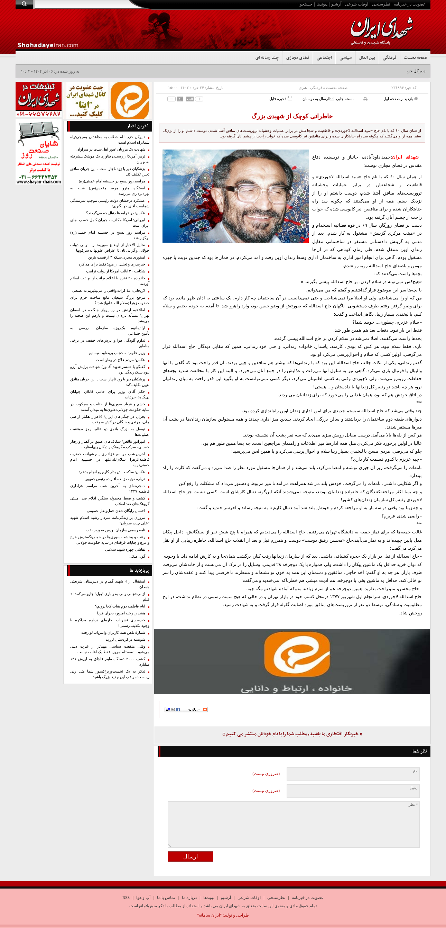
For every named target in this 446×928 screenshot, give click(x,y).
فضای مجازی (297, 58)
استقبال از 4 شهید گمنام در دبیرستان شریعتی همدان (109, 584)
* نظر (413, 805)
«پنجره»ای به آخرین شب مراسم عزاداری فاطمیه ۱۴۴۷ (109, 488)
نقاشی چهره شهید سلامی (125, 549)
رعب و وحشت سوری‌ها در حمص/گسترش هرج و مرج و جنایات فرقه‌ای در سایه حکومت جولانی (109, 539)
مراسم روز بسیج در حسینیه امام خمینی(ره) (112, 181)
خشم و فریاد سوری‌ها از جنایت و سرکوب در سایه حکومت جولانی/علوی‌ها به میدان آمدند (109, 407)
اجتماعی (324, 58)
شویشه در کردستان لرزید (125, 639)
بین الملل (367, 58)
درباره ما (189, 897)
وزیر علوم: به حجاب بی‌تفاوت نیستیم (117, 353)
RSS (126, 897)
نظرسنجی (381, 4)
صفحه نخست (415, 58)
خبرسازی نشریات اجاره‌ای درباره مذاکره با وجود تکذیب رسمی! (109, 623)
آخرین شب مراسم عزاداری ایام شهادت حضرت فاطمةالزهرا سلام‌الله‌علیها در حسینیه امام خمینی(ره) (109, 459)
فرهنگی (389, 58)
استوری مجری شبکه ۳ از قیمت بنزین (116, 257)
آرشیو (336, 4)
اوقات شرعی (356, 4)
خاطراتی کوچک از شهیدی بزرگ (292, 116)
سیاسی (346, 58)
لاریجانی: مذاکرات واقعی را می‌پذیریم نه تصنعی (108, 290)
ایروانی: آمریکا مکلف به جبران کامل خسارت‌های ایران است (109, 222)
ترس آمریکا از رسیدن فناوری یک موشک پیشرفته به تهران (109, 159)
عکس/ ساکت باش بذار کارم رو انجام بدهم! (112, 472)
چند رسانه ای (267, 58)
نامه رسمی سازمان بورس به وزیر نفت (115, 530)
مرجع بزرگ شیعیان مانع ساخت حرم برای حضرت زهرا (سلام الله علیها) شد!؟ (109, 300)
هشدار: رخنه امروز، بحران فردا (121, 613)
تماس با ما (166, 897)
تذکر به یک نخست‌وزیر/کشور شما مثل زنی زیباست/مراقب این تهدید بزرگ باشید (109, 674)
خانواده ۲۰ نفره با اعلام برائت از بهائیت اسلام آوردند (109, 281)
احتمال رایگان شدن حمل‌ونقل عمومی (116, 511)
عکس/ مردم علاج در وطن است (120, 360)
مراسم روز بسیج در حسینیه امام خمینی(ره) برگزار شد (109, 235)
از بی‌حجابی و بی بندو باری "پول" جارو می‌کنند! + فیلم (109, 596)
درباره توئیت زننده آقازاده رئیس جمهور (115, 479)
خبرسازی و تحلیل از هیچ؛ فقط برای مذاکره (111, 264)
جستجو (306, 4)
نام (415, 771)
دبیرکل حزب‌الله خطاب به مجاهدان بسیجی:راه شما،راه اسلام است (109, 139)
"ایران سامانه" (209, 915)
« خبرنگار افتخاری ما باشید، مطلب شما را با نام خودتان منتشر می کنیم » (292, 734)
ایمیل (414, 788)
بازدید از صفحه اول (400, 98)
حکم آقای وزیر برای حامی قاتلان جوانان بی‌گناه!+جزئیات (109, 394)
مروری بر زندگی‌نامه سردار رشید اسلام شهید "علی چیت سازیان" (109, 520)
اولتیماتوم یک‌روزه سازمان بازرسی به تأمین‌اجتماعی (109, 330)
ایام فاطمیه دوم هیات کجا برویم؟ (120, 606)
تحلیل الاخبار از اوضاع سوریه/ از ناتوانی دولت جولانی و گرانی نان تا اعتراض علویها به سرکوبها (109, 247)
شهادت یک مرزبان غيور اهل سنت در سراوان (110, 149)
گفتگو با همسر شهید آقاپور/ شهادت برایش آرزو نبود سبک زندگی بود (109, 369)
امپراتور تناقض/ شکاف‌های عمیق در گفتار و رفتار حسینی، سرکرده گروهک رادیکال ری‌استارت (109, 444)
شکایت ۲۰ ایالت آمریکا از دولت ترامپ (115, 271)
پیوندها (321, 4)
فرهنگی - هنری (310, 87)
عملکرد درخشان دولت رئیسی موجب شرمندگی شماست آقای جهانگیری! (109, 203)
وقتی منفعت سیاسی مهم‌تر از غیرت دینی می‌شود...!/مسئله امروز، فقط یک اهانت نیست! (109, 649)
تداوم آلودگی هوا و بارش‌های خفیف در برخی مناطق (109, 343)
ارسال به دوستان (318, 98)
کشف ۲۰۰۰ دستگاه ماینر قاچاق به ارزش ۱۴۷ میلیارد (109, 661)
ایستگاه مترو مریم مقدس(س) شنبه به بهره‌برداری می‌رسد (109, 191)
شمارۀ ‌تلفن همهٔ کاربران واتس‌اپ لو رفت (113, 632)
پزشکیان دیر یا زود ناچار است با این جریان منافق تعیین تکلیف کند (109, 171)
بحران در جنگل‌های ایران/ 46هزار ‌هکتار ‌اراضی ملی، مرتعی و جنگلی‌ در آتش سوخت (109, 419)
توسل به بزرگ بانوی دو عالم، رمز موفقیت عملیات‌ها (109, 431)
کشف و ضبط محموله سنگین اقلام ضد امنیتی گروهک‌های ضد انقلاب (109, 501)
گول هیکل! (137, 556)
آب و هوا (143, 897)
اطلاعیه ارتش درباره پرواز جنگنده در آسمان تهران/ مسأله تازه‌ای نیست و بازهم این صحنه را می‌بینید (109, 315)
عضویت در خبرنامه (410, 4)
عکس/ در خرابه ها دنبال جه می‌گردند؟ (115, 213)
